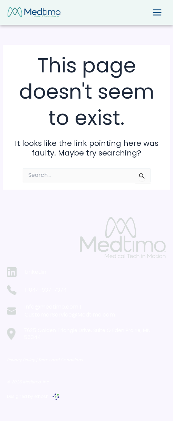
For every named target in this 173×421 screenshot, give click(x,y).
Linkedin (35, 272)
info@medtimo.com (51, 307)
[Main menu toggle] (157, 12)
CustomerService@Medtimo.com (70, 315)
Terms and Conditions (60, 360)
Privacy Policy (21, 360)
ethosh (41, 396)
